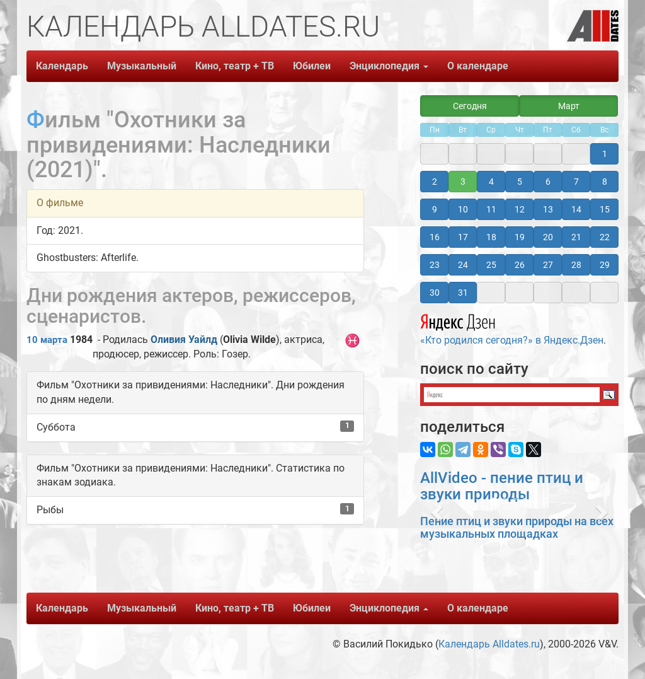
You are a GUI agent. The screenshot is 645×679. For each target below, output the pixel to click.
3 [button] (462, 182)
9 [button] (434, 209)
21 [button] (576, 237)
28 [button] (576, 265)
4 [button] (491, 182)
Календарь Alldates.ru (489, 644)
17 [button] (463, 237)
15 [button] (605, 209)
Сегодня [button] (470, 106)
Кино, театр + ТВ (234, 66)
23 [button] (435, 265)
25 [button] (491, 265)
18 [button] (491, 237)
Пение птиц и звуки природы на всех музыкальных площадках (517, 527)
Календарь (62, 66)
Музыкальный (141, 66)
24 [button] (463, 265)
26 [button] (520, 265)
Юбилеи (312, 66)
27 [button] (548, 265)
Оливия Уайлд (184, 339)
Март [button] (568, 106)
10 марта (46, 339)
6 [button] (548, 182)
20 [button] (548, 237)
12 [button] (520, 209)
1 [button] (604, 154)
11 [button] (491, 209)
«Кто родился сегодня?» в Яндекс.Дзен (511, 328)
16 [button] (435, 237)
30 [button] (435, 292)
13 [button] (548, 209)
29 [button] (605, 265)
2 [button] (434, 182)
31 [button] (463, 292)
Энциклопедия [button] (389, 66)
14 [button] (576, 209)
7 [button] (576, 182)
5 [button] (519, 182)
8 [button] (604, 182)
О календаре (477, 66)
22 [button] (605, 237)
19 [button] (520, 237)
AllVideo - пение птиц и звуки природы (501, 486)
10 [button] (463, 209)
